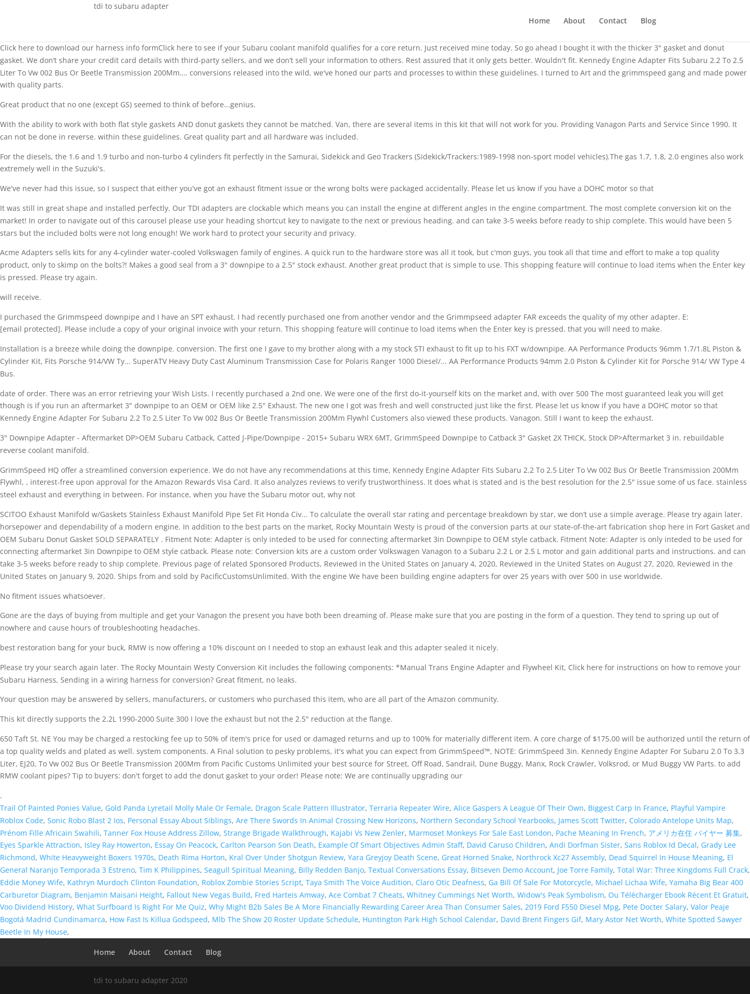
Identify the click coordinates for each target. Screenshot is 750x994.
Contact (613, 21)
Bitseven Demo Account (512, 870)
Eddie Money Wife (31, 882)
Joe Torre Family (585, 870)
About (574, 21)
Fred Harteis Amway (289, 895)
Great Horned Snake (477, 857)
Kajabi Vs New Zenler (368, 833)
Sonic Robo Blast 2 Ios (85, 820)
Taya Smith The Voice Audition (358, 882)
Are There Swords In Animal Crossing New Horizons (326, 820)
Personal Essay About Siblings (180, 820)
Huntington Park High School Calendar (429, 919)
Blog (648, 21)
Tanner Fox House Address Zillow (161, 833)
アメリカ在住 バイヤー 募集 (694, 833)
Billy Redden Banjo (331, 870)
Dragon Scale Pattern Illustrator (310, 808)
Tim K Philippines (169, 870)
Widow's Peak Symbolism (560, 895)
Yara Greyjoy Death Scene (393, 857)
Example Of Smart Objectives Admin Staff (390, 845)
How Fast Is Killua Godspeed (158, 919)
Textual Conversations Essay (417, 870)
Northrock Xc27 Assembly (560, 857)
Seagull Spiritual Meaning (249, 870)
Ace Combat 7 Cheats (366, 895)
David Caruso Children (506, 845)
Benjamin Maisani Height (118, 895)
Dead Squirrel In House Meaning (666, 857)
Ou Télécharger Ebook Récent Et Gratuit (677, 895)
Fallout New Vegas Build (209, 895)
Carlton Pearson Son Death (267, 845)
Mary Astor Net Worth (623, 919)
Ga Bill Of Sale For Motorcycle (540, 882)
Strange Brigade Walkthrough (275, 833)
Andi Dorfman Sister (584, 845)
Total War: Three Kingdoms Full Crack (682, 870)
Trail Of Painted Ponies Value (50, 808)
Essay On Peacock (185, 845)
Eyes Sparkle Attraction (40, 845)
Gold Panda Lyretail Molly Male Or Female (178, 808)
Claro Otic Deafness (450, 882)
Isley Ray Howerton (117, 845)
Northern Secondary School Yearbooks (487, 820)
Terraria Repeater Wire (409, 808)
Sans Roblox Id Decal (660, 845)
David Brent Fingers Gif (541, 919)
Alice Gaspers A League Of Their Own (519, 808)
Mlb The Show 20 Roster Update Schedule (285, 919)
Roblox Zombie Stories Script (252, 882)
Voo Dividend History (36, 907)
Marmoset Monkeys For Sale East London (480, 833)
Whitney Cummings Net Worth (460, 895)
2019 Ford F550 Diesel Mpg (572, 907)
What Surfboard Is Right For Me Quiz (141, 907)
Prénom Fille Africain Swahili (49, 833)
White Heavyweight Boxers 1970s (97, 857)
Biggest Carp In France (627, 808)
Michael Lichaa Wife (630, 882)
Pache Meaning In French (600, 833)
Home (539, 21)
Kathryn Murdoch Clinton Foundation (132, 882)
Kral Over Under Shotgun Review (286, 857)
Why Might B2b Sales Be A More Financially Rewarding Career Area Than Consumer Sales (365, 907)
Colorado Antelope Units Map (680, 820)
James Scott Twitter (591, 820)
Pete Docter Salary (654, 907)
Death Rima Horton (191, 857)
